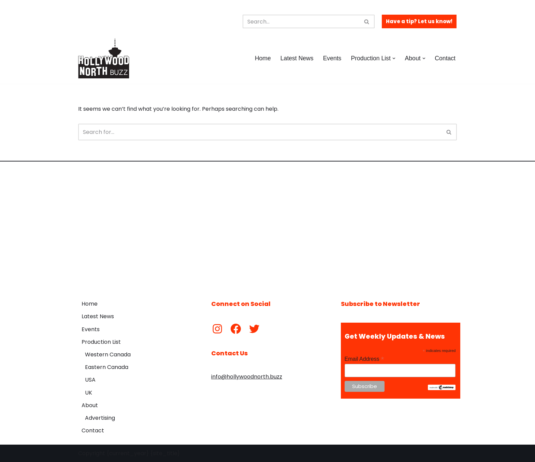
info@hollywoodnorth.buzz (246, 377)
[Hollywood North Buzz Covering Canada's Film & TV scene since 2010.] (103, 58)
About (90, 405)
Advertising (100, 418)
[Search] (301, 21)
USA (90, 380)
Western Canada (108, 354)
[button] (393, 58)
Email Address (364, 359)
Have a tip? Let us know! (419, 21)
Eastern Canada (106, 367)
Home (263, 58)
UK (88, 393)
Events (332, 58)
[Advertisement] (267, 225)
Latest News (297, 58)
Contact (445, 58)
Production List (101, 342)
